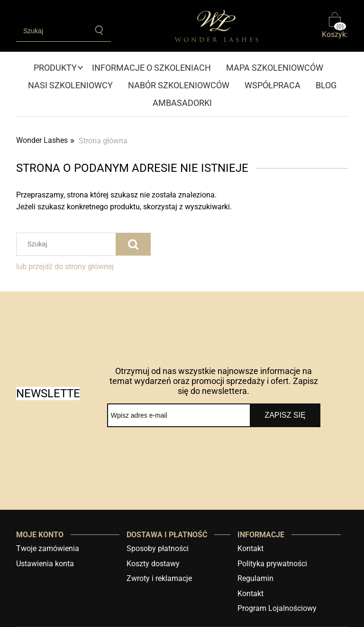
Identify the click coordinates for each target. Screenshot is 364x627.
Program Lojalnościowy (277, 608)
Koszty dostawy (153, 563)
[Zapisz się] (285, 415)
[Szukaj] (99, 30)
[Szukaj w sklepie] (52, 31)
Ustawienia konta (45, 563)
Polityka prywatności (272, 563)
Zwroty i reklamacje (159, 578)
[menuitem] (59, 67)
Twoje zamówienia (47, 548)
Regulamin (255, 578)
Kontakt (250, 548)
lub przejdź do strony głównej (65, 266)
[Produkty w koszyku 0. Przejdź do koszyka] (335, 26)
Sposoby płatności (158, 548)
